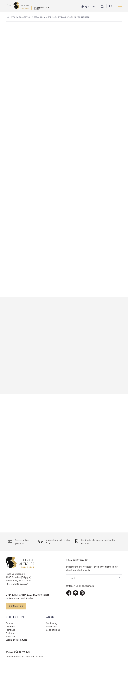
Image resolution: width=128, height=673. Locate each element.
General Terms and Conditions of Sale (24, 668)
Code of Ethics (53, 641)
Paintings (10, 641)
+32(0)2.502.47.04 (19, 595)
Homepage (11, 17)
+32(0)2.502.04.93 (22, 592)
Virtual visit (51, 638)
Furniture (10, 648)
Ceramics (39, 17)
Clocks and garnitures (16, 651)
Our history (51, 635)
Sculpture (10, 645)
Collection (25, 17)
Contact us (16, 617)
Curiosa (9, 635)
